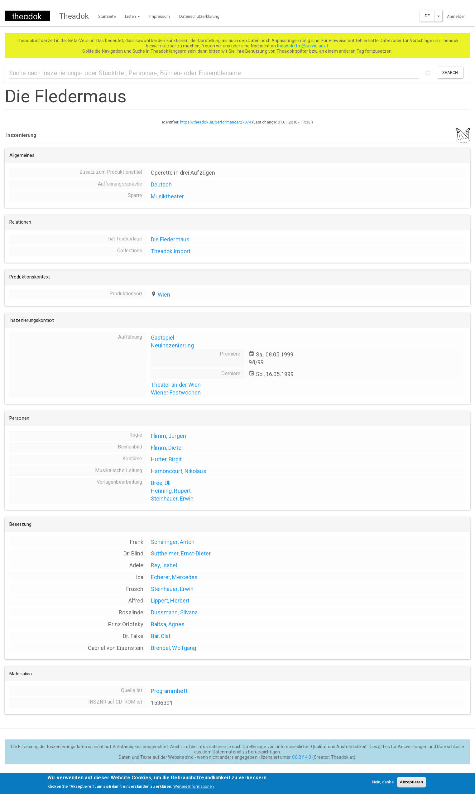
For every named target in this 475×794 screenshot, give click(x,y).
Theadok (74, 16)
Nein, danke (383, 784)
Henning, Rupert (171, 490)
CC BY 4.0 (301, 757)
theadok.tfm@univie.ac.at (303, 45)
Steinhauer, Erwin (172, 498)
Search (450, 72)
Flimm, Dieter (167, 447)
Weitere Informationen (193, 788)
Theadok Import (170, 251)
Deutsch (161, 184)
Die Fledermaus (170, 239)
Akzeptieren (411, 784)
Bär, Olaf (161, 636)
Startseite (107, 16)
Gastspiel (163, 337)
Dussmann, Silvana (174, 612)
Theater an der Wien (176, 384)
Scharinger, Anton (173, 542)
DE (427, 15)
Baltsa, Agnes (168, 624)
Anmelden (456, 16)
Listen (132, 16)
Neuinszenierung (172, 345)
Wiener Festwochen (176, 392)
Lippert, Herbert (170, 600)
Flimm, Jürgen (168, 436)
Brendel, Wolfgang (173, 648)
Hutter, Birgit (166, 459)
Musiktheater (167, 196)
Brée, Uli (161, 483)
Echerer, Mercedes (174, 577)
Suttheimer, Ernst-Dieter (181, 553)
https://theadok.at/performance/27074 (215, 122)
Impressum (159, 16)
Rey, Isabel (164, 565)
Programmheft (169, 691)
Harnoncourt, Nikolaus (178, 471)
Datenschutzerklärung (199, 16)
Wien (164, 294)
